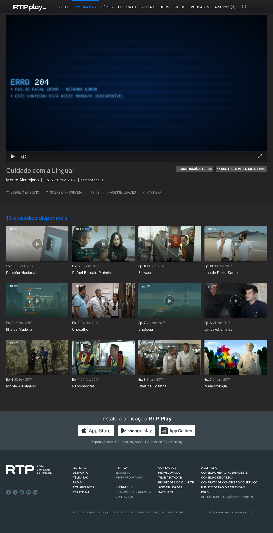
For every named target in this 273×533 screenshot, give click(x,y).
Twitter (15, 492)
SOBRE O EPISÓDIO (22, 192)
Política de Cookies (120, 512)
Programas (85, 7)
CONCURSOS (124, 487)
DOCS (164, 7)
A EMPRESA (209, 467)
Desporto (127, 7)
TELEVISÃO (80, 477)
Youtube (28, 492)
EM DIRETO (123, 472)
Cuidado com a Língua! (40, 170)
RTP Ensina (81, 492)
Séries (107, 7)
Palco (180, 7)
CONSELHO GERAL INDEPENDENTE (224, 472)
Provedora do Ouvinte (176, 482)
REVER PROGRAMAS (129, 477)
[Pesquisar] (244, 6)
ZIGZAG (148, 7)
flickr (35, 492)
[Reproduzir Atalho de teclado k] (13, 156)
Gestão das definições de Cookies (227, 497)
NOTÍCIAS (79, 467)
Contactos (125, 496)
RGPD (205, 492)
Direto (63, 7)
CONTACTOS (167, 467)
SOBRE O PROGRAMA (64, 192)
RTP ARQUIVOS (83, 487)
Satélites (165, 492)
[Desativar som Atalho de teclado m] (24, 156)
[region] (136, 88)
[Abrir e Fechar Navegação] (256, 7)
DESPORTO (80, 472)
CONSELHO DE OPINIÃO (217, 477)
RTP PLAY (122, 467)
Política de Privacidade (88, 512)
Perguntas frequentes (133, 491)
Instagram (21, 492)
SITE (93, 192)
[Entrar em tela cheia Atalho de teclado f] (260, 156)
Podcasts (200, 7)
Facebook (8, 492)
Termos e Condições (150, 512)
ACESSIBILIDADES (121, 192)
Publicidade (175, 512)
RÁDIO (77, 482)
